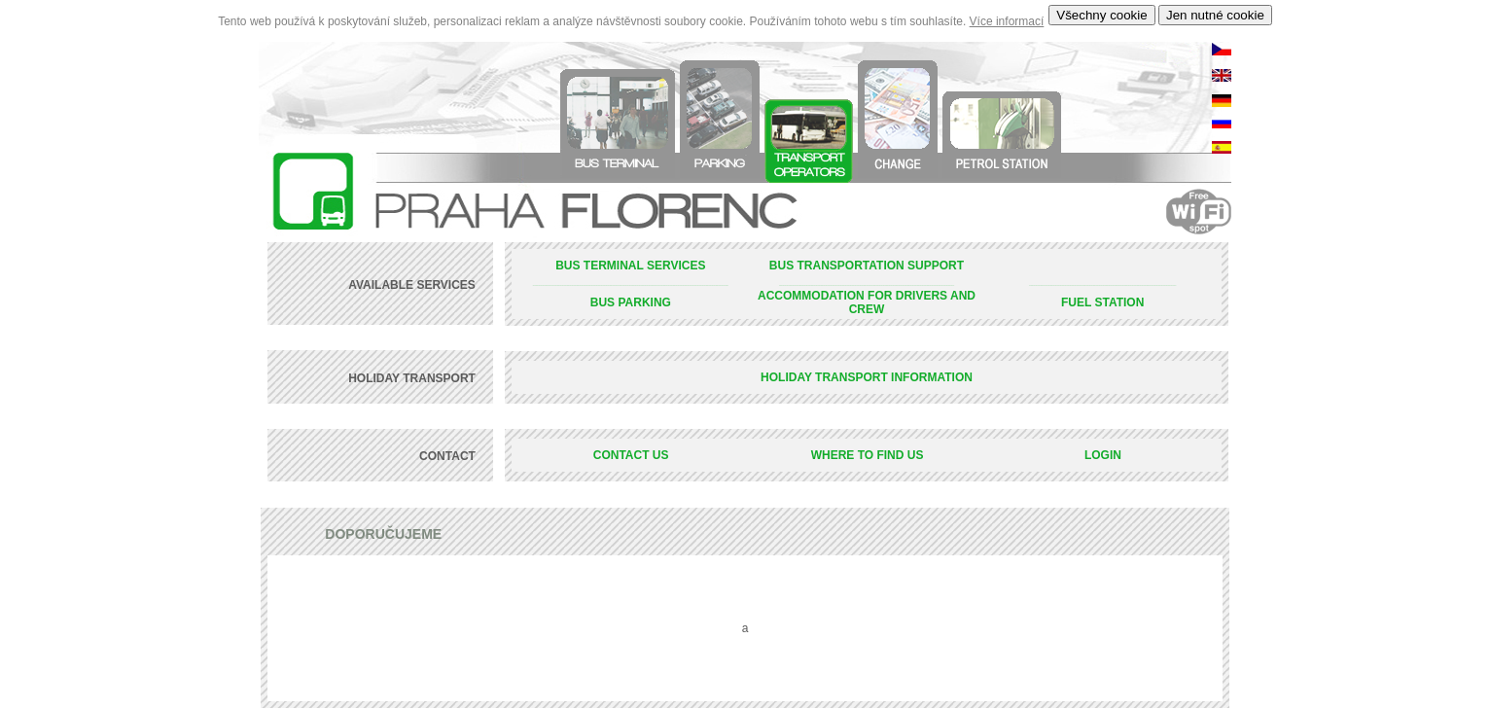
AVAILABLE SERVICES (413, 285)
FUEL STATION (1102, 302)
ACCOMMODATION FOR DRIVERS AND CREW (867, 302)
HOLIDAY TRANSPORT (413, 378)
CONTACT (449, 456)
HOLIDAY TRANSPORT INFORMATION (867, 377)
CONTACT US (631, 455)
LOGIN (1102, 455)
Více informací (1007, 21)
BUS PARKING (630, 302)
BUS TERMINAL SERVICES (630, 265)
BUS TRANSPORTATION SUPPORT (866, 265)
